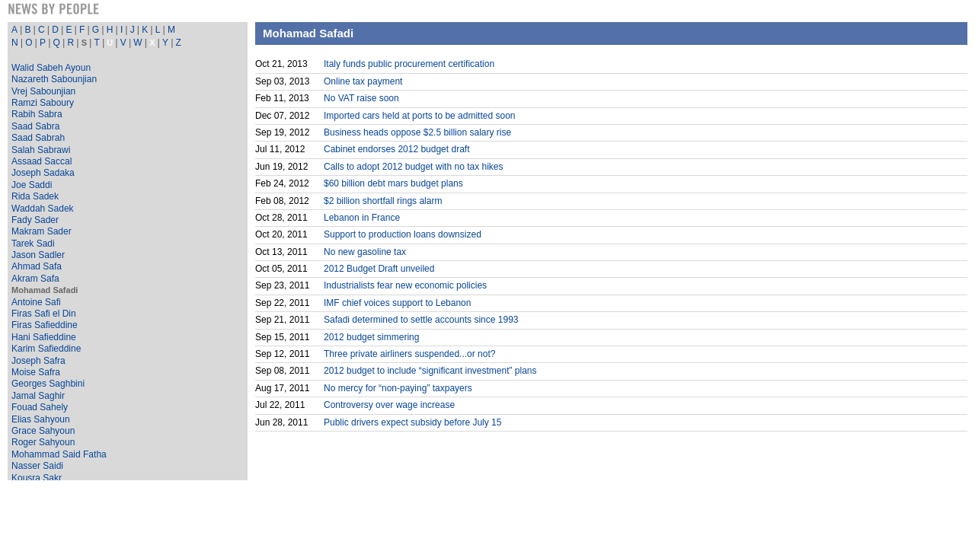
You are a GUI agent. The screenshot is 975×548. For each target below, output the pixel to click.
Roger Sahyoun (43, 442)
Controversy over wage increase (389, 405)
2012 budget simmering (371, 337)
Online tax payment (363, 81)
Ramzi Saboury (42, 102)
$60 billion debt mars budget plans (393, 183)
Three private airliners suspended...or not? (409, 354)
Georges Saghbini (48, 383)
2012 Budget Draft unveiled (379, 268)
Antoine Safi (36, 302)
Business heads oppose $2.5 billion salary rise (417, 132)
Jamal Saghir (38, 395)
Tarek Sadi (33, 243)
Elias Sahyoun (40, 419)
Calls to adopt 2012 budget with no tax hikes (413, 166)
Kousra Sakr (36, 478)
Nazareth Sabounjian (54, 79)
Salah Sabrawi (40, 150)
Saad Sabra (35, 126)
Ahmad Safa (36, 266)
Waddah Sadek (42, 208)
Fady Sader (35, 220)
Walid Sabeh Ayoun (51, 67)
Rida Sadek (35, 196)
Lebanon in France (362, 217)
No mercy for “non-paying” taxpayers (398, 388)
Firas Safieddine (44, 325)
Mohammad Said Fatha (59, 454)
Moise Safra (35, 372)
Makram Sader (41, 231)
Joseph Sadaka (43, 172)
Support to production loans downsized (402, 234)
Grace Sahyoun (43, 430)
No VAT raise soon (361, 98)
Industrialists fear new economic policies (405, 285)
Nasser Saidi (37, 465)
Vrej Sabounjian (43, 91)
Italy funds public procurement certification (409, 64)
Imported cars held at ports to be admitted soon (419, 115)
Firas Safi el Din (43, 313)
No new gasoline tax (365, 252)
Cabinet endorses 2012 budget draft (396, 149)
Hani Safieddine (43, 337)
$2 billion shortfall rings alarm (383, 201)
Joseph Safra (38, 360)
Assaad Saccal (41, 161)
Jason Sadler (38, 255)
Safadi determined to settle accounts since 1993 (421, 319)
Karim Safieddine (46, 348)
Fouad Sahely (39, 407)
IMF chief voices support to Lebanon (397, 303)
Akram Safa (35, 278)
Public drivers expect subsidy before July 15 (412, 422)
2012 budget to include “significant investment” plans (430, 370)
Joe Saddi (31, 185)
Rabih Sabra (36, 114)
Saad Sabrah (38, 137)
